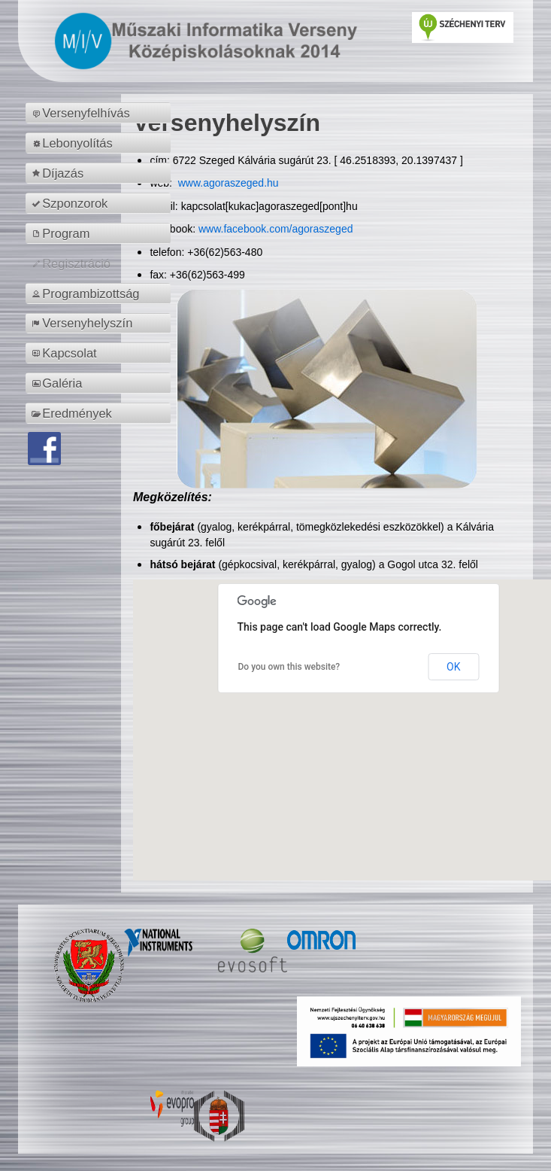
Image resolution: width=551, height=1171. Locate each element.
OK (453, 667)
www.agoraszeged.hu (227, 183)
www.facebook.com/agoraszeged (275, 229)
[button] (358, 716)
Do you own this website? (289, 667)
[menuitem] (100, 113)
